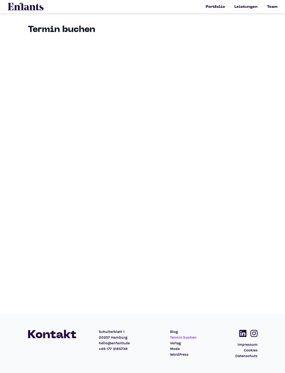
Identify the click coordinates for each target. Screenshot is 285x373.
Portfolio (215, 6)
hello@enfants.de (114, 343)
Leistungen (246, 6)
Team (272, 6)
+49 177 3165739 (113, 348)
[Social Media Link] (241, 333)
